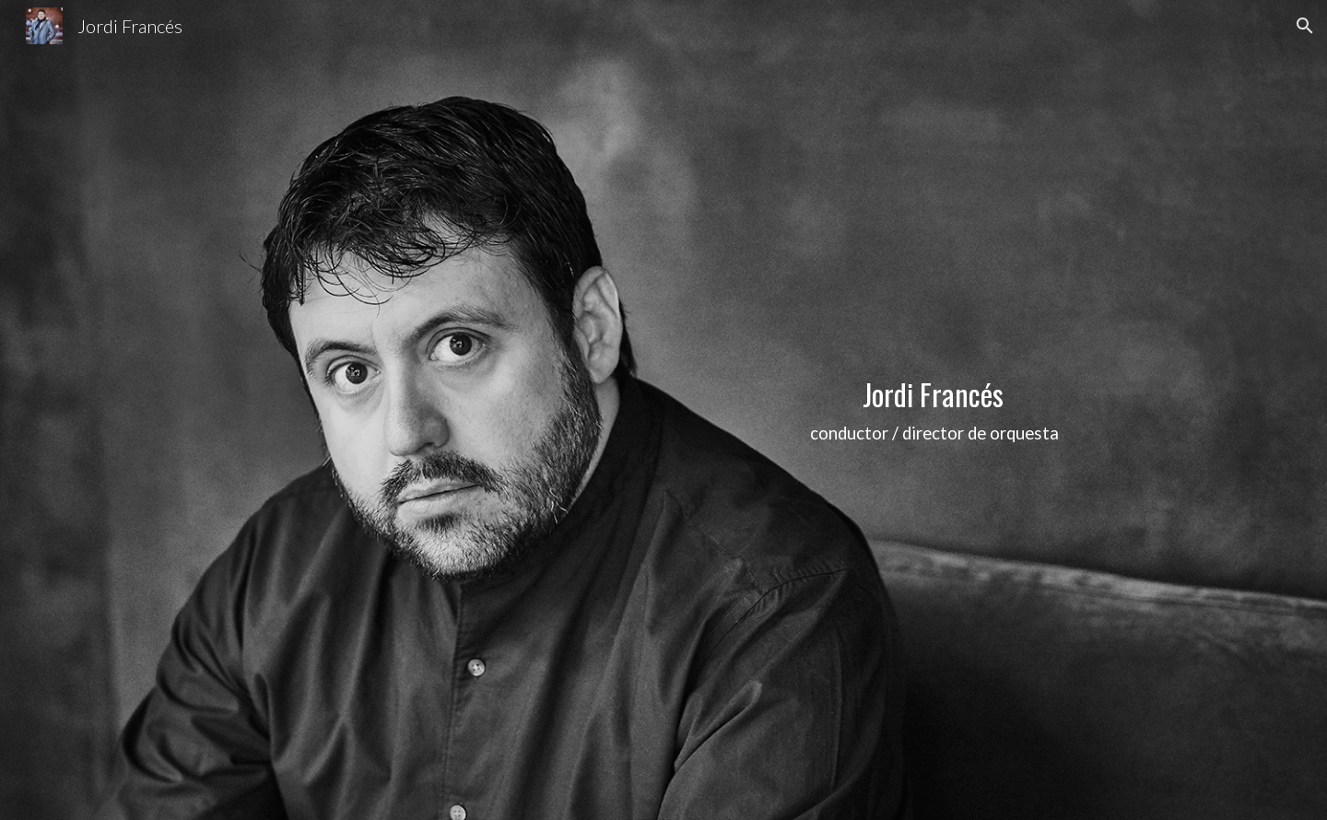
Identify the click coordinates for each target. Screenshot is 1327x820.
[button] (1305, 26)
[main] (936, 410)
